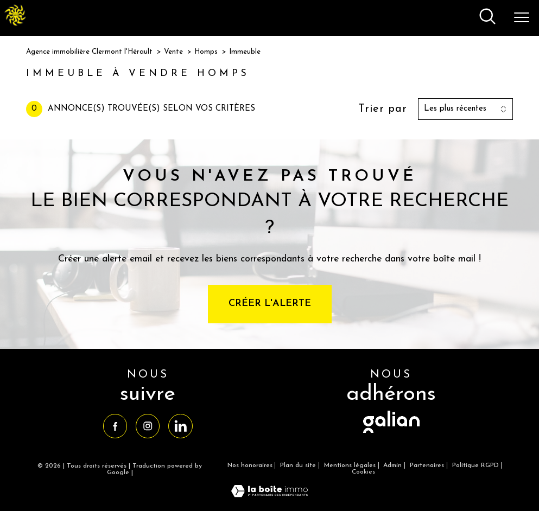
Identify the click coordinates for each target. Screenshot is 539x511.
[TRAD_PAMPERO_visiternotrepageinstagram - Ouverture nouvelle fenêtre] (148, 426)
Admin (392, 465)
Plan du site (298, 465)
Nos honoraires (249, 465)
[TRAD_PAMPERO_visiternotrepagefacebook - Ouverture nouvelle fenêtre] (115, 426)
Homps (206, 51)
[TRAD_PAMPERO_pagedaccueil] (15, 24)
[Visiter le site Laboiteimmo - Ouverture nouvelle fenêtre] (269, 495)
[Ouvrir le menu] (521, 18)
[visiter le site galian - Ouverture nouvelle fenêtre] (391, 434)
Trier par (382, 109)
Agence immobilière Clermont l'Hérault (89, 51)
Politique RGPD (475, 465)
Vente (173, 51)
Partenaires (427, 465)
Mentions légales (350, 465)
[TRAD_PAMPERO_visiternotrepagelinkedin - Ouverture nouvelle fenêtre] (180, 426)
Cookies (363, 472)
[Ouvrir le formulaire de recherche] (487, 18)
